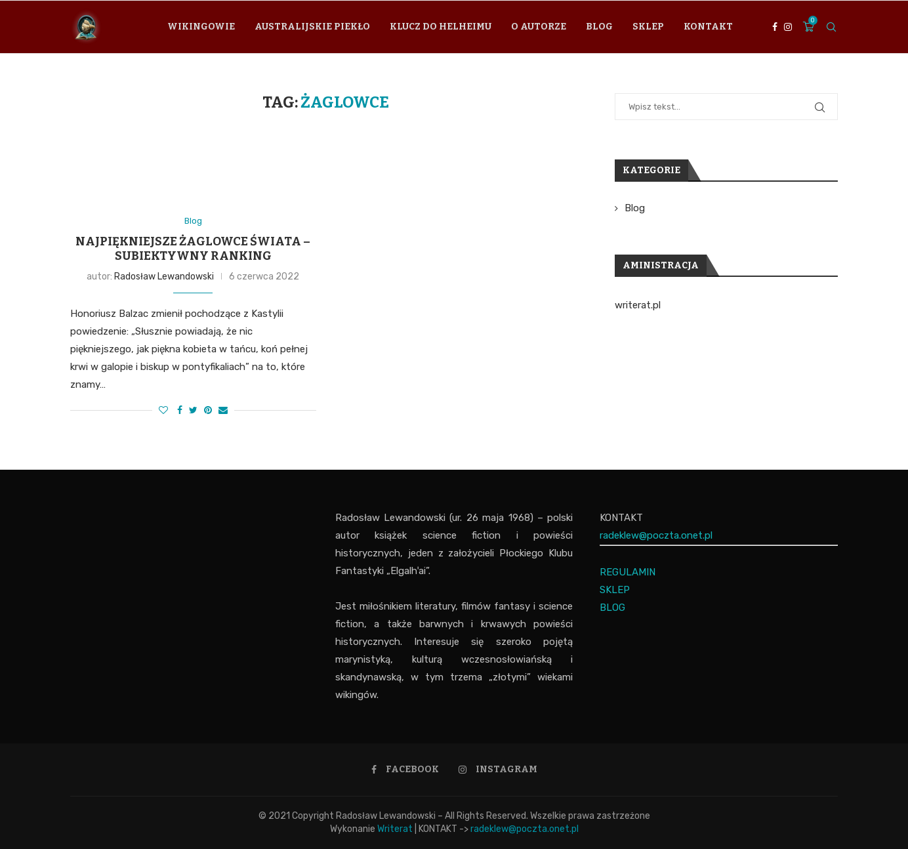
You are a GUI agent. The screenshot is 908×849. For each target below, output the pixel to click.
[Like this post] (163, 410)
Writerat (395, 829)
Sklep (648, 26)
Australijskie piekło (312, 26)
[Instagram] (788, 27)
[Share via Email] (223, 410)
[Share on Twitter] (193, 410)
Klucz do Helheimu (440, 26)
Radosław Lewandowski (164, 276)
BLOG (612, 607)
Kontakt (708, 26)
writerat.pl (638, 305)
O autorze (538, 26)
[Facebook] (774, 27)
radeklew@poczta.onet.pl (656, 535)
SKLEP (615, 590)
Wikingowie (201, 26)
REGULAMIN (627, 572)
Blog (599, 26)
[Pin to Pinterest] (208, 410)
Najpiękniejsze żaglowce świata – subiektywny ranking (192, 248)
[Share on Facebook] (179, 410)
